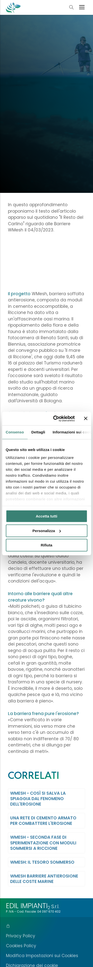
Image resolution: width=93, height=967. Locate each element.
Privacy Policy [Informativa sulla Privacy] (20, 936)
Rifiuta (46, 545)
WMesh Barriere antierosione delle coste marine (44, 878)
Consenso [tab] (15, 432)
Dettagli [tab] (38, 432)
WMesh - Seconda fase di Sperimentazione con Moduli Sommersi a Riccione (43, 842)
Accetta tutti (46, 516)
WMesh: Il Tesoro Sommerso (42, 862)
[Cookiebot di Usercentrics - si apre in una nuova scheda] (55, 418)
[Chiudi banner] (85, 418)
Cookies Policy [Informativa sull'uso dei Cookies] (21, 946)
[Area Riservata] (46, 926)
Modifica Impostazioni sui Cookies (42, 956)
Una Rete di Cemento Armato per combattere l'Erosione (43, 820)
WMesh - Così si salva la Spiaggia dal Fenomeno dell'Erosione (38, 798)
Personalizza (46, 531)
